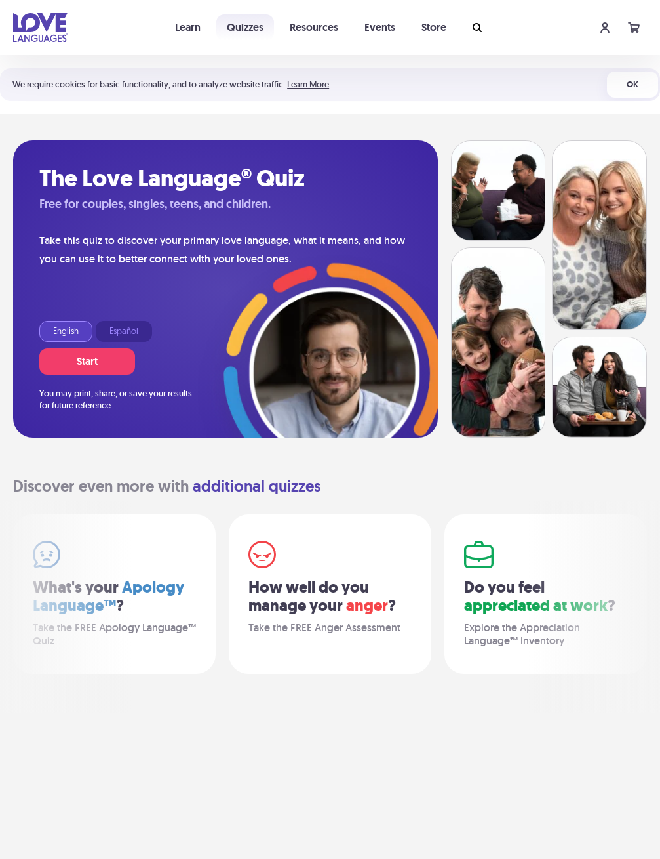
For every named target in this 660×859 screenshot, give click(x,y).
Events (379, 27)
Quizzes (245, 27)
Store (433, 27)
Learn (188, 27)
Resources (314, 27)
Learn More (308, 84)
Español (123, 331)
